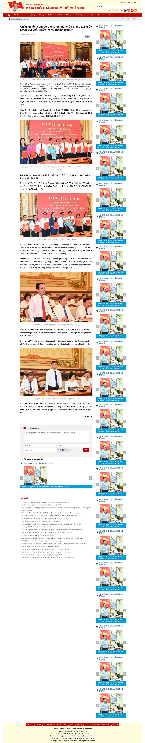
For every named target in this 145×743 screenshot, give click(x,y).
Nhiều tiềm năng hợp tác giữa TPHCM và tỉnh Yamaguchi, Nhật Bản (43, 505)
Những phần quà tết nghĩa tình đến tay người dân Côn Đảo (40, 546)
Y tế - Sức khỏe (81, 15)
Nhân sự (69, 15)
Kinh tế (59, 15)
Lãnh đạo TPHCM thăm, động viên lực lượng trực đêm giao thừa (42, 555)
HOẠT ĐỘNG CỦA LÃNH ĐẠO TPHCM (38, 463)
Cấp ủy (41, 15)
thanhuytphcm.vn (64, 740)
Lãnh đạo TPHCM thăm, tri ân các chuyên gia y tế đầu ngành (41, 521)
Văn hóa (111, 15)
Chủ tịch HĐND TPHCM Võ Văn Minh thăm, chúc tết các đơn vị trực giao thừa (46, 552)
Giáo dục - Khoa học (97, 15)
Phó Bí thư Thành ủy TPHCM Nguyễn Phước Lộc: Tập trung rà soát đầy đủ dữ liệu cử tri (49, 516)
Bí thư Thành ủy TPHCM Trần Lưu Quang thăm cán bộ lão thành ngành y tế (45, 518)
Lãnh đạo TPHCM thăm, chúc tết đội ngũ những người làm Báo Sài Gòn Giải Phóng (48, 557)
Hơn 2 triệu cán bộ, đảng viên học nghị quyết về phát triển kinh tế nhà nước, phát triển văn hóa (51, 524)
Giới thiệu (123, 2)
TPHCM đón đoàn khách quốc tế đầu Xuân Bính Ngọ (38, 535)
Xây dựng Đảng (29, 15)
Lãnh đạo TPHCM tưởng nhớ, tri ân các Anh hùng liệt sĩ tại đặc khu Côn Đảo (45, 549)
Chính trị (17, 15)
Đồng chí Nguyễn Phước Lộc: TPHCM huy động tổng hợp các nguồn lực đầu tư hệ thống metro (52, 529)
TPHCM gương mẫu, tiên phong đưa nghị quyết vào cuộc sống (41, 541)
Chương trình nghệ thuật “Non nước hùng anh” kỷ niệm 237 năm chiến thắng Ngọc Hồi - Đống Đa (52, 538)
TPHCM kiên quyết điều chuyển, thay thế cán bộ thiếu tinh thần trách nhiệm (44, 487)
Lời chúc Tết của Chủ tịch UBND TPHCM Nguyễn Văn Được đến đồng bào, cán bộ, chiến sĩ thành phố (54, 543)
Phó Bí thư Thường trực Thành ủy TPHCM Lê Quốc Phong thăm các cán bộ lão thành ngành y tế (52, 513)
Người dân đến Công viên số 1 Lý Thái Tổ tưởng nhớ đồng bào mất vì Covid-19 (47, 532)
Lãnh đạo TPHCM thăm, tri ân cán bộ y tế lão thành (38, 527)
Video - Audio (132, 2)
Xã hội (50, 15)
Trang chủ (30, 724)
